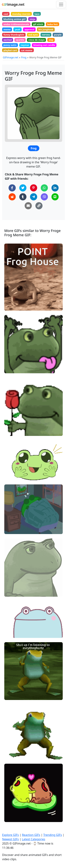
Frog (23, 57)
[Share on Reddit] (12, 196)
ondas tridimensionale (16, 24)
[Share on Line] (55, 196)
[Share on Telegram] (33, 196)
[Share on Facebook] (12, 187)
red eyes (33, 34)
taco (36, 14)
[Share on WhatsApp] (44, 187)
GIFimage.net (10, 57)
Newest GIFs (10, 839)
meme (7, 29)
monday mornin (21, 14)
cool (5, 14)
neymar (25, 45)
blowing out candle (44, 45)
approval (29, 29)
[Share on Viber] (44, 196)
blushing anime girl (14, 19)
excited (7, 39)
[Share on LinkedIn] (55, 187)
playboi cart (10, 50)
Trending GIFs (52, 835)
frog (33, 148)
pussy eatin (9, 45)
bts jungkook (45, 29)
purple (57, 34)
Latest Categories (33, 839)
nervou (46, 34)
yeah (17, 29)
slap (51, 39)
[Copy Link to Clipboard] (39, 205)
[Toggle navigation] (61, 4)
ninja (32, 19)
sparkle (20, 39)
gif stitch (38, 24)
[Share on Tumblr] (22, 196)
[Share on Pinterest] (33, 187)
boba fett (52, 24)
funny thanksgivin (13, 34)
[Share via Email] (28, 205)
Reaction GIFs (31, 835)
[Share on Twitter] (22, 187)
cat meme (26, 50)
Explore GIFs (10, 835)
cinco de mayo (36, 39)
